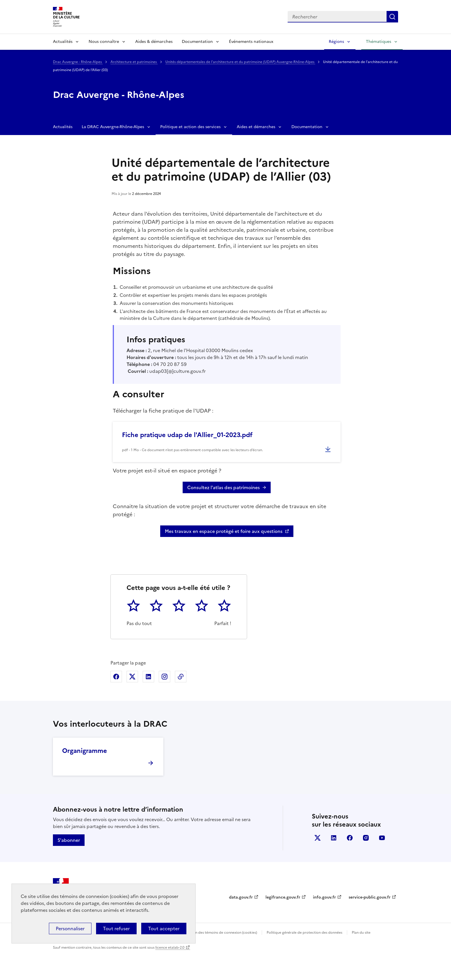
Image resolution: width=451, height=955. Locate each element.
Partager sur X (132, 676)
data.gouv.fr (241, 897)
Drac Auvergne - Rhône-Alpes (78, 61)
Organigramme (84, 750)
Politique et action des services (190, 127)
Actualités (62, 42)
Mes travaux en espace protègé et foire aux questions (223, 531)
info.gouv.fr (324, 897)
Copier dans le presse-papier (180, 676)
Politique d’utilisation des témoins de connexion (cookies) (210, 932)
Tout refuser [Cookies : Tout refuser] (116, 928)
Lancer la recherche (392, 16)
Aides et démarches (256, 127)
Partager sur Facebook (116, 676)
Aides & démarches (154, 42)
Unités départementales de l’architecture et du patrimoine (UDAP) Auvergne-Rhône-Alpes (240, 61)
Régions (336, 42)
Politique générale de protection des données (304, 932)
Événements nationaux (251, 42)
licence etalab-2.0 (169, 947)
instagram (366, 838)
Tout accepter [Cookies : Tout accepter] (163, 928)
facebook (350, 838)
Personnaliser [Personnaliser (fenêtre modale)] (70, 928)
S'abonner (69, 840)
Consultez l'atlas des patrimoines (223, 487)
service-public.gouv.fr (370, 897)
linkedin (333, 838)
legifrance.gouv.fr (282, 897)
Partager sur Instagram (164, 676)
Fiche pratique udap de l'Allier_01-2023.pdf (187, 435)
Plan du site (361, 932)
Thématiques (378, 42)
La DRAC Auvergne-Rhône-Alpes (113, 127)
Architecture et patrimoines (134, 61)
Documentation (197, 42)
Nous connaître (104, 42)
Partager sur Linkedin (148, 676)
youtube (382, 838)
